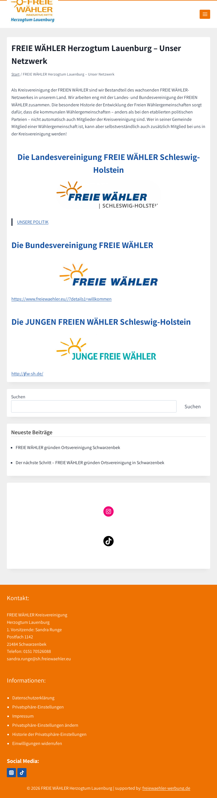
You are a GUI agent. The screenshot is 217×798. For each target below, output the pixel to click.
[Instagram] (11, 772)
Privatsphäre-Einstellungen (38, 707)
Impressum (23, 716)
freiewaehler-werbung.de (166, 788)
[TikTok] (21, 772)
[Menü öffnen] (205, 14)
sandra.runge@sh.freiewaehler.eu (39, 659)
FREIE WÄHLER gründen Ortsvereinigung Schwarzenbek (68, 447)
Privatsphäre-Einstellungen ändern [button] (45, 725)
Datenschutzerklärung (33, 698)
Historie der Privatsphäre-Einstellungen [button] (49, 734)
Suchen (18, 397)
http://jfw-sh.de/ (27, 374)
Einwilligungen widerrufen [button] (37, 743)
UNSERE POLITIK (32, 222)
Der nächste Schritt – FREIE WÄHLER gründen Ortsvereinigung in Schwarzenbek (90, 463)
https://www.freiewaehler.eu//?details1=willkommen (61, 299)
